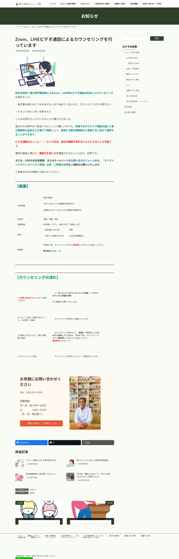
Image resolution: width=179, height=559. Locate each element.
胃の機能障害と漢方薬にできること (41, 474)
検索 (157, 38)
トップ (20, 536)
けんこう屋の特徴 (131, 52)
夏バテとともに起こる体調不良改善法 (93, 460)
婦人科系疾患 (132, 96)
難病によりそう (132, 74)
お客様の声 (22, 537)
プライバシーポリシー (69, 537)
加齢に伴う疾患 (132, 90)
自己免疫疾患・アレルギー (137, 101)
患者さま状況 (133, 63)
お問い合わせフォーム (83, 160)
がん (128, 85)
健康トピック (36, 537)
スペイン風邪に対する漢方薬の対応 (41, 460)
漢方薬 (32, 493)
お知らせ (33, 490)
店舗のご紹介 (146, 536)
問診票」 (90, 332)
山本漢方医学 (132, 58)
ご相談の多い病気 (131, 79)
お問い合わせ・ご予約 (90, 537)
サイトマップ (51, 537)
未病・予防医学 (132, 69)
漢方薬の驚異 (130, 112)
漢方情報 (128, 107)
